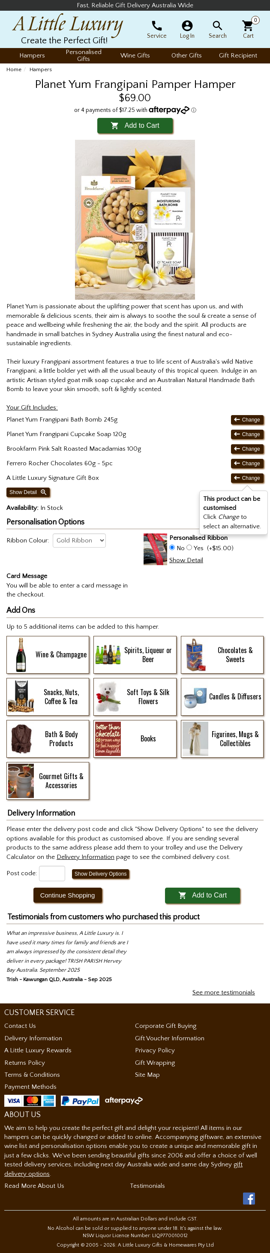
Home (13, 69)
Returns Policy (24, 1062)
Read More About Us (34, 1186)
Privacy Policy (155, 1050)
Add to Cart (135, 125)
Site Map (147, 1074)
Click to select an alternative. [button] (232, 512)
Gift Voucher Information (169, 1038)
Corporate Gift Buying (165, 1026)
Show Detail (28, 492)
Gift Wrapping (155, 1062)
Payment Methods (30, 1086)
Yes (198, 548)
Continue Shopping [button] (67, 895)
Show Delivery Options (100, 874)
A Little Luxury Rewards (38, 1050)
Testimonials (147, 1186)
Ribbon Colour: (27, 540)
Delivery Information (33, 1038)
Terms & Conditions (32, 1074)
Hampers (41, 69)
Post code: (21, 873)
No (180, 548)
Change (247, 419)
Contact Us (20, 1026)
